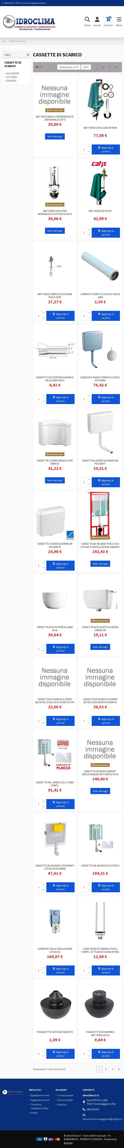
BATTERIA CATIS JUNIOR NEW (100, 127)
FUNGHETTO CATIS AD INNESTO (55, 1032)
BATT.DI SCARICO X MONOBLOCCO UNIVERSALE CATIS (55, 118)
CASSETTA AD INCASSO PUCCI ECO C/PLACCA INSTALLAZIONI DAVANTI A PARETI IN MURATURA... (100, 546)
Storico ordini (65, 1100)
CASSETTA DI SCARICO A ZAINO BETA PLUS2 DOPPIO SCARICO (100, 701)
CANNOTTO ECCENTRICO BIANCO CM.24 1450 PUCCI (55, 379)
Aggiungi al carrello (106, 149)
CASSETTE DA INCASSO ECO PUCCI (100, 865)
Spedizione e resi (40, 1095)
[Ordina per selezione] (69, 67)
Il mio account (65, 1095)
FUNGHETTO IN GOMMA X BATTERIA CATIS (100, 1033)
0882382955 (9, 3)
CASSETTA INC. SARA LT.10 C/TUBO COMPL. (55, 784)
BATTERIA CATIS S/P (100, 211)
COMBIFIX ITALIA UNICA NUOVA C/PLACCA (54, 950)
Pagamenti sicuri (40, 1100)
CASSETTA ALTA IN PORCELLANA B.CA (55, 628)
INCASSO (11, 80)
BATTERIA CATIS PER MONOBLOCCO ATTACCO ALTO (55, 212)
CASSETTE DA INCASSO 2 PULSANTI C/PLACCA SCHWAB (54, 867)
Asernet (68, 1142)
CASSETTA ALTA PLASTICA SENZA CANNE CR (100, 628)
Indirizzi (62, 1104)
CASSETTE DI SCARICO (13, 64)
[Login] (97, 22)
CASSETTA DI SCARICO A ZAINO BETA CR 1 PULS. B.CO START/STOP (54, 701)
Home (34, 1112)
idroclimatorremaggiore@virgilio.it (31, 3)
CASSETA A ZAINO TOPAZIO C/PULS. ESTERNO (100, 379)
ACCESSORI (12, 73)
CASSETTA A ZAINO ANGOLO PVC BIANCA (55, 462)
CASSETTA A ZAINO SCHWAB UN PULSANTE (54, 545)
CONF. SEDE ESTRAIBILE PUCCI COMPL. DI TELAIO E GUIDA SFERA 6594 (100, 951)
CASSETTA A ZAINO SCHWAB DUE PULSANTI (100, 462)
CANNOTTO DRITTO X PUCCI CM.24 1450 (100, 295)
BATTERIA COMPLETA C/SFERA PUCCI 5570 (55, 295)
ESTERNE (11, 77)
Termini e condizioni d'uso (40, 1106)
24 (86, 67)
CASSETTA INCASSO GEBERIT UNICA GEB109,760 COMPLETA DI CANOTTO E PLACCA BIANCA (100, 774)
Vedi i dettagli (54, 136)
